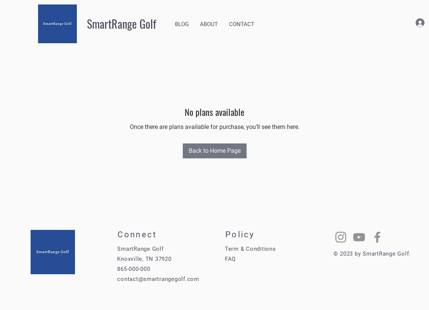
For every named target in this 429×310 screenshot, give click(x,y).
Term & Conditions (250, 249)
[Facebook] (377, 237)
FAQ (230, 259)
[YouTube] (359, 237)
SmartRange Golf (121, 23)
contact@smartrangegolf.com (158, 279)
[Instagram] (341, 237)
